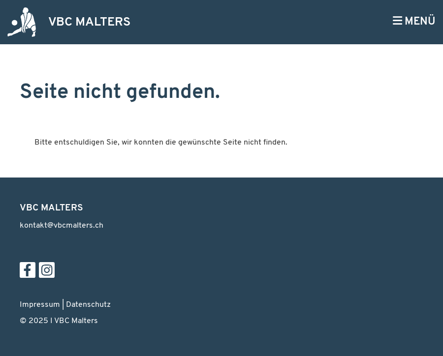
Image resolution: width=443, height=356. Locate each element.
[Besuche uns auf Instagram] (47, 274)
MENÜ (414, 21)
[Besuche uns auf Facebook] (27, 274)
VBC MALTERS (89, 22)
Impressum (40, 305)
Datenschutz (88, 305)
